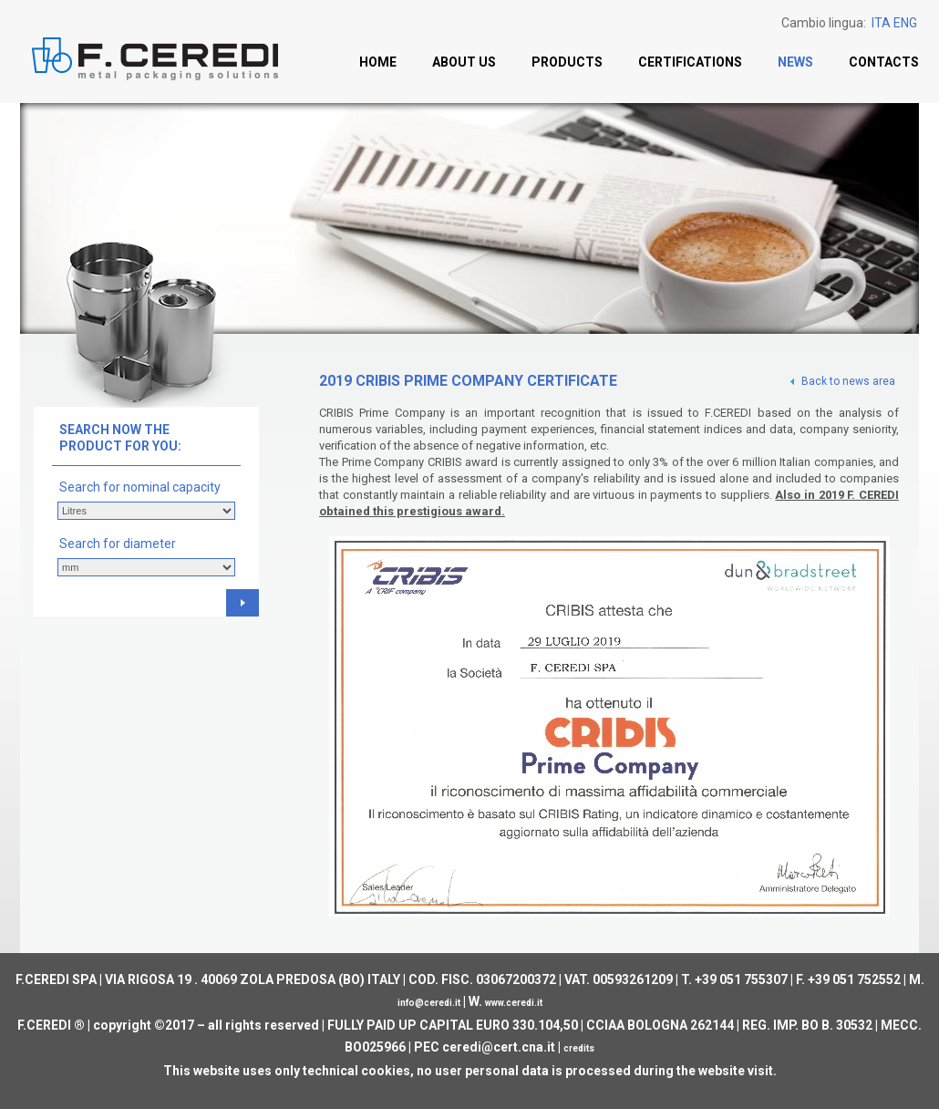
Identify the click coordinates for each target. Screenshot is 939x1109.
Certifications (690, 62)
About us (464, 62)
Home (378, 62)
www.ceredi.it (513, 1003)
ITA (881, 23)
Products (567, 62)
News (795, 62)
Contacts (884, 62)
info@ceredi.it (428, 1003)
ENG (905, 23)
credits (578, 1048)
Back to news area (841, 381)
